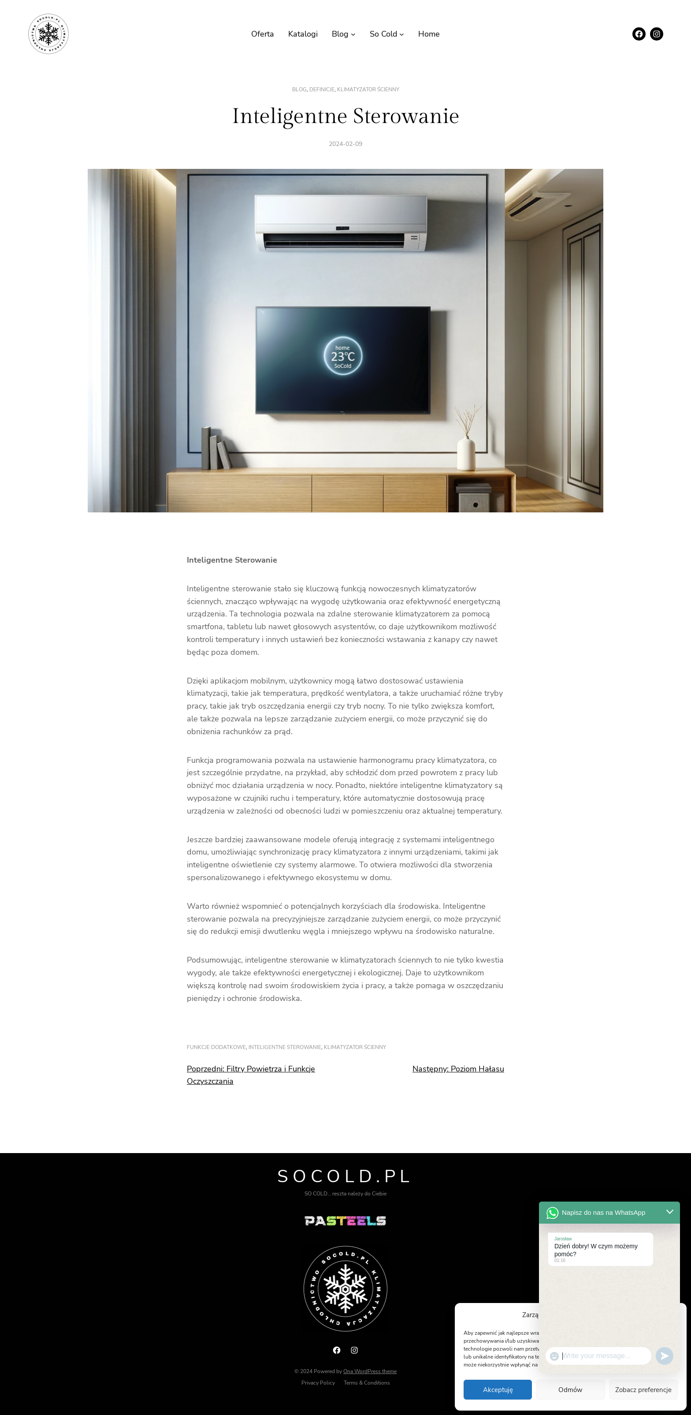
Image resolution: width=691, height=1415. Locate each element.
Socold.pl (345, 1176)
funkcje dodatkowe (216, 1047)
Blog (299, 89)
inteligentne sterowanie (285, 1047)
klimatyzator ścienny (368, 89)
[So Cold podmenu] (401, 34)
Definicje (321, 89)
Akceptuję (498, 1389)
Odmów (570, 1389)
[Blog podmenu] (353, 34)
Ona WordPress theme (370, 1371)
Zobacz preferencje (643, 1389)
